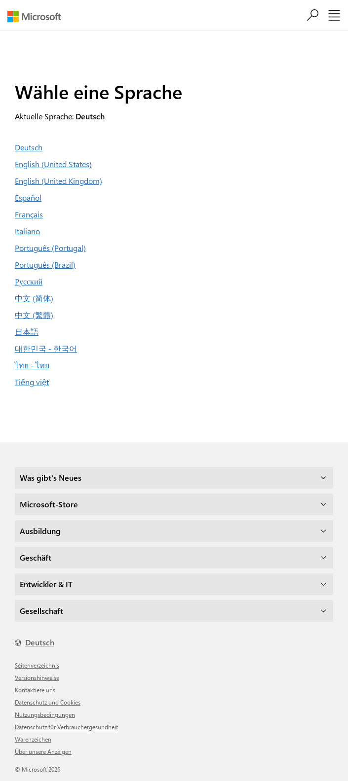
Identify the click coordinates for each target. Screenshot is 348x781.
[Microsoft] (37, 16)
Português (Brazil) (45, 264)
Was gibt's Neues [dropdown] (50, 477)
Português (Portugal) (50, 248)
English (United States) (53, 164)
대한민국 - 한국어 (46, 348)
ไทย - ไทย (32, 365)
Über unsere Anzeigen (43, 751)
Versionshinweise (37, 677)
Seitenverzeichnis (37, 665)
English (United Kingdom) (58, 181)
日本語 (27, 331)
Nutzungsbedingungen (45, 714)
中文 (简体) (34, 298)
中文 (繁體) (34, 315)
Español (28, 197)
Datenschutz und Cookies (47, 702)
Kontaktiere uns (35, 690)
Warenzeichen (33, 739)
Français (29, 214)
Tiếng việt (32, 382)
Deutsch (28, 147)
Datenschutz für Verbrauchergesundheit (66, 727)
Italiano (27, 231)
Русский (28, 281)
